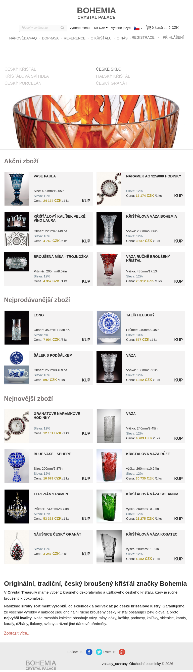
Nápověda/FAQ (23, 38)
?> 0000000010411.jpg (16, 189)
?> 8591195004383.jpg (16, 261)
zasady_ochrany (114, 664)
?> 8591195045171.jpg (16, 466)
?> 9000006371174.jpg (16, 547)
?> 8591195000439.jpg (16, 328)
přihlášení (173, 37)
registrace (143, 37)
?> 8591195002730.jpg (109, 426)
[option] (50, 351)
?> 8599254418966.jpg (109, 328)
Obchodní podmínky (145, 664)
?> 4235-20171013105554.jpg (109, 228)
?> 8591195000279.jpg (16, 229)
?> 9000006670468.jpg (109, 189)
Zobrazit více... (17, 633)
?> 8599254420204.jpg (16, 367)
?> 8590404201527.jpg (109, 506)
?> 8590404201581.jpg (109, 546)
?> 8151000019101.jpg (109, 269)
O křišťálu (101, 38)
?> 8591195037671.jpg (109, 367)
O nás (122, 38)
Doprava (50, 38)
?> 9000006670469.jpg (16, 426)
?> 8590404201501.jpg (109, 465)
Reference (74, 38)
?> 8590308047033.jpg (16, 506)
